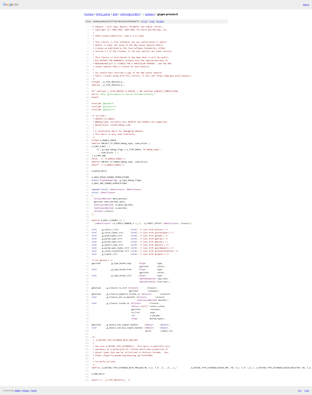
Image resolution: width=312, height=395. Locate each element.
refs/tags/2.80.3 (130, 14)
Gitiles (17, 390)
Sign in (306, 4)
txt (299, 390)
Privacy (25, 390)
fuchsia (88, 14)
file (144, 21)
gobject (150, 14)
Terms (34, 390)
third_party (103, 14)
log (152, 21)
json (306, 390)
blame (160, 21)
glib (115, 14)
